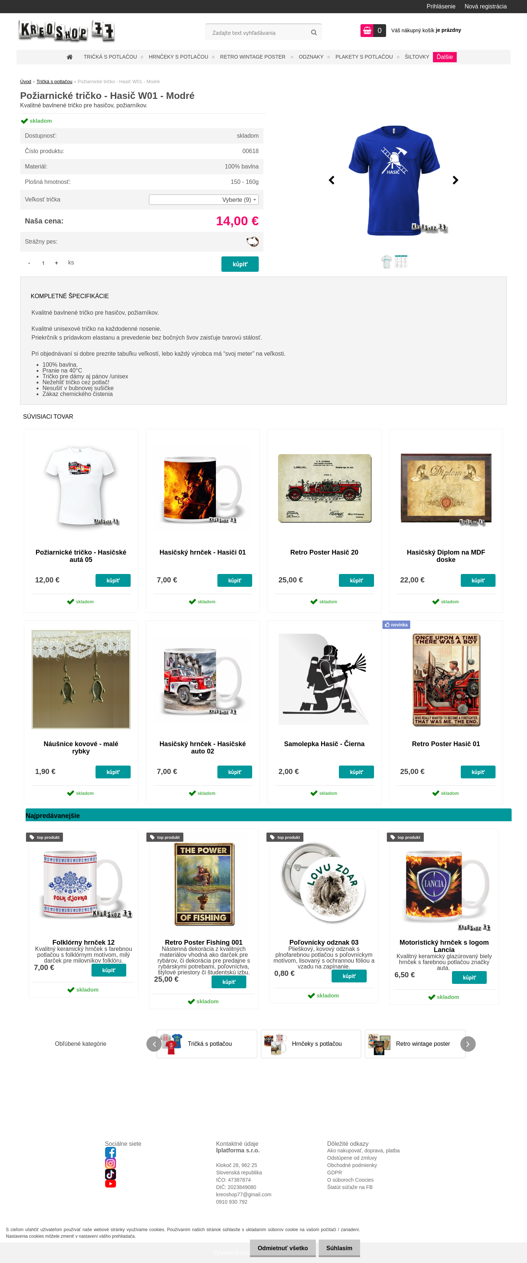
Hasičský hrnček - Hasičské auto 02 (203, 747)
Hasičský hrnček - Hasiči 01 (203, 552)
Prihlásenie (441, 6)
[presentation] (331, 180)
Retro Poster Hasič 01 (446, 744)
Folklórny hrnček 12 (83, 942)
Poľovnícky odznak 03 (324, 942)
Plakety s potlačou (364, 57)
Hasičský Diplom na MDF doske (446, 556)
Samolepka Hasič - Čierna (324, 744)
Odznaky (311, 57)
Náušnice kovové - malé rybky (81, 747)
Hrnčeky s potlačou (178, 57)
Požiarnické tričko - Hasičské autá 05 (80, 556)
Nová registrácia (485, 6)
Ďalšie (445, 57)
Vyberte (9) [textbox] (236, 200)
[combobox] (204, 200)
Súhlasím (338, 1248)
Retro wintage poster (253, 57)
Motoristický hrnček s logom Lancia (444, 946)
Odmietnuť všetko (278, 1248)
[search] (313, 33)
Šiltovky (417, 57)
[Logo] (66, 31)
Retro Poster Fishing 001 (204, 942)
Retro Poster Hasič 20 (324, 552)
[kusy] (43, 262)
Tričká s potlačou (110, 57)
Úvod (25, 81)
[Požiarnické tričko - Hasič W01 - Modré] (394, 181)
